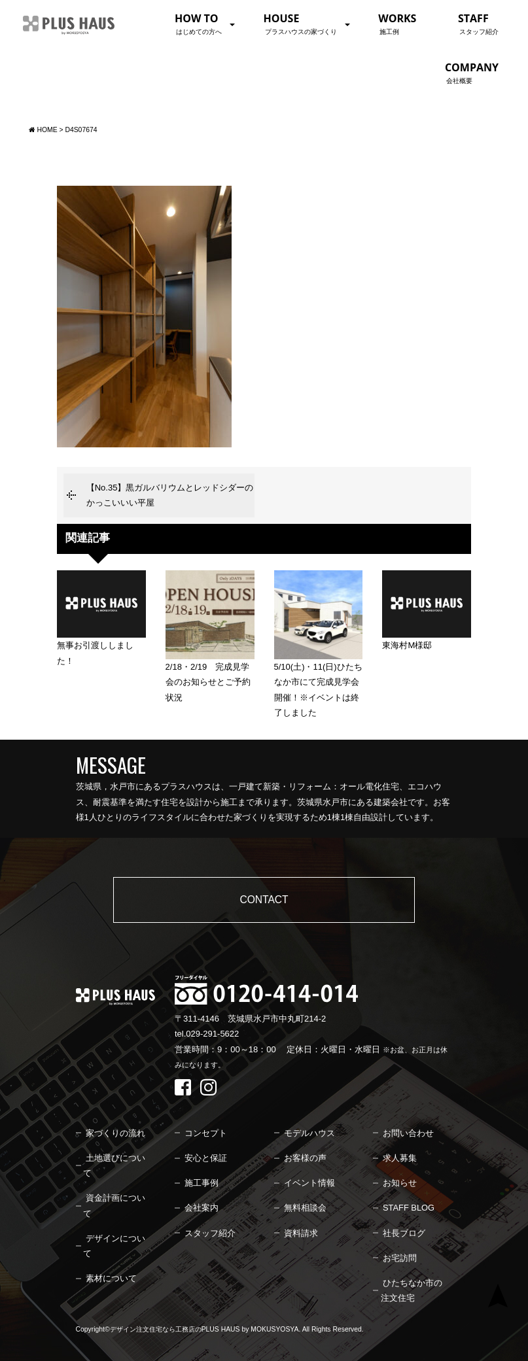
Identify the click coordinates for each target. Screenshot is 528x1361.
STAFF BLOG (408, 1208)
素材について (111, 1278)
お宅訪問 (400, 1258)
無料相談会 (305, 1208)
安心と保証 (206, 1158)
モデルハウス (309, 1133)
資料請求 (301, 1233)
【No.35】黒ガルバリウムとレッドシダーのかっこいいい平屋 (170, 495)
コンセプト (206, 1133)
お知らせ (400, 1183)
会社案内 (202, 1208)
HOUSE (300, 23)
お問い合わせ (408, 1133)
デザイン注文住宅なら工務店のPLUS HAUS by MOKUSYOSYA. (205, 1329)
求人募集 (400, 1158)
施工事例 (202, 1183)
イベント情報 (309, 1183)
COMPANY (472, 72)
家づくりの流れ (115, 1133)
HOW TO (198, 23)
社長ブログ (404, 1233)
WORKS (397, 23)
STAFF (478, 23)
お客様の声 (305, 1158)
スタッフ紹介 (210, 1233)
